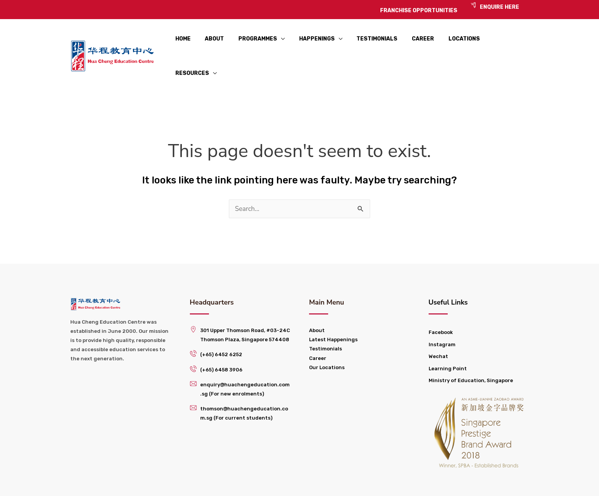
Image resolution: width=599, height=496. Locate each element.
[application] (275, 42)
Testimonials (325, 321)
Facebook (441, 305)
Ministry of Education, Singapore (471, 353)
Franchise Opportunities (352, 482)
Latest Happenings (333, 312)
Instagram (442, 316)
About (317, 303)
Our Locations (327, 339)
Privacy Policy (425, 482)
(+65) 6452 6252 (221, 327)
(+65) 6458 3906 (221, 342)
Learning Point (448, 341)
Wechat (438, 329)
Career (317, 330)
